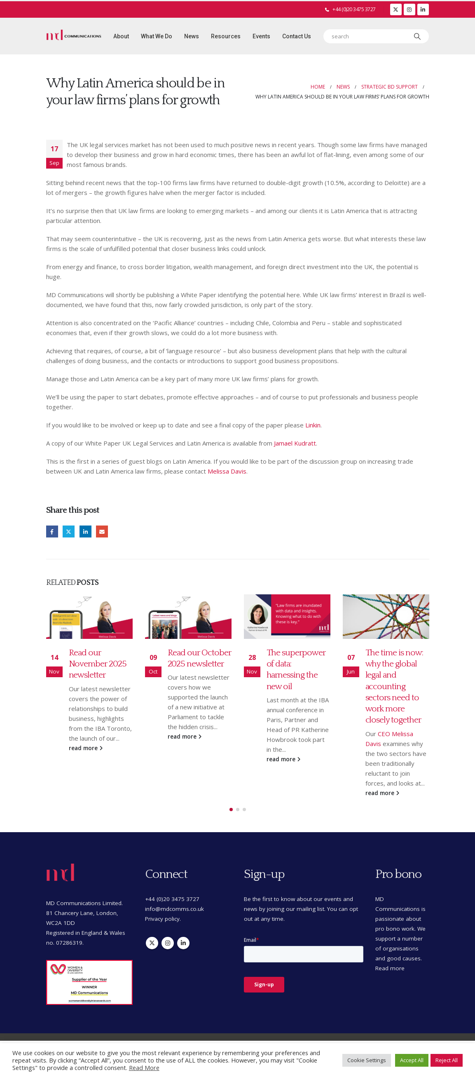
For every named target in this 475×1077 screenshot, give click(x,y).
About (121, 36)
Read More (144, 1067)
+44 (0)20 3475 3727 (354, 9)
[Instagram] (409, 9)
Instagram (167, 943)
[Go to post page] (89, 616)
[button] (231, 810)
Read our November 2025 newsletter (97, 664)
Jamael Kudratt (295, 443)
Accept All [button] (412, 1060)
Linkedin (183, 943)
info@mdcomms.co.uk (174, 909)
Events (261, 36)
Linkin (313, 425)
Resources (226, 36)
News (191, 36)
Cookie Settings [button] (366, 1060)
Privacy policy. (163, 919)
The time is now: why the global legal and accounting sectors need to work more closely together (394, 686)
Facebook (52, 531)
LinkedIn (85, 531)
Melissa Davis (227, 471)
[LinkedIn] (423, 9)
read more (86, 748)
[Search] (417, 36)
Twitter (69, 531)
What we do (156, 36)
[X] (396, 9)
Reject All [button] (446, 1060)
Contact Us (296, 36)
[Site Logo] (73, 36)
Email (102, 531)
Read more (390, 968)
